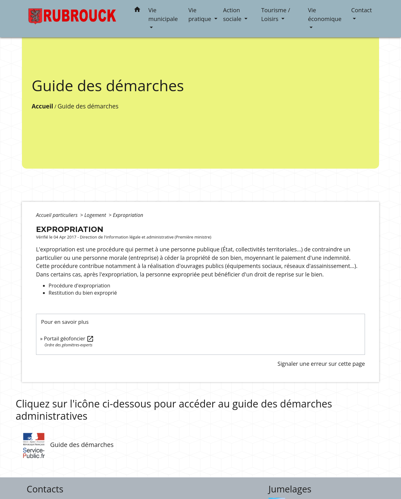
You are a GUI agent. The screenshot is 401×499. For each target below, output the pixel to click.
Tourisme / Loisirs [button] (275, 14)
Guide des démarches (88, 106)
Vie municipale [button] (163, 14)
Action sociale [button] (233, 14)
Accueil (42, 106)
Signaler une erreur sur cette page (321, 363)
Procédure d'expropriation (79, 285)
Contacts (45, 489)
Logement (95, 215)
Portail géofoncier (69, 338)
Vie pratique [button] (200, 14)
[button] (137, 10)
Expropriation (128, 215)
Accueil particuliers (57, 215)
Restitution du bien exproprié (83, 292)
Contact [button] (361, 10)
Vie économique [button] (324, 14)
